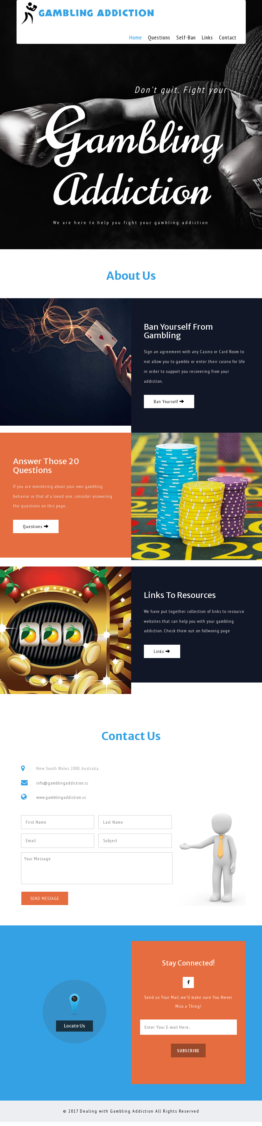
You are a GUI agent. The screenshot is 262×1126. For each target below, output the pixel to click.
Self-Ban (186, 37)
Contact (228, 37)
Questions (159, 37)
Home (135, 37)
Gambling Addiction (98, 13)
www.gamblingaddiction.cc (61, 801)
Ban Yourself (169, 403)
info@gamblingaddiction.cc (62, 787)
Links (207, 37)
